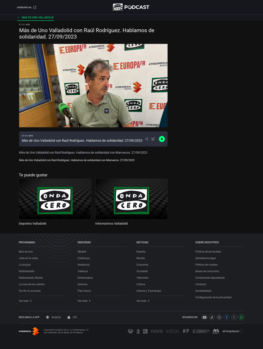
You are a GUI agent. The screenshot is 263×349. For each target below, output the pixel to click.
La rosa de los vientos (32, 284)
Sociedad (142, 271)
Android (53, 317)
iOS (72, 317)
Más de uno (26, 251)
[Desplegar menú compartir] (146, 139)
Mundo (141, 258)
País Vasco (84, 290)
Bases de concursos (207, 271)
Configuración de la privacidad (213, 297)
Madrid (82, 251)
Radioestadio (26, 271)
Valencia (83, 271)
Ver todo (25, 300)
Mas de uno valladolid (35, 17)
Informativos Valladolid (111, 223)
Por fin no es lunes (30, 290)
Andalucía (84, 264)
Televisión (142, 277)
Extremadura (85, 277)
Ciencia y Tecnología (149, 290)
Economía (142, 264)
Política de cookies (206, 264)
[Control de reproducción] (162, 139)
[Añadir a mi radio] (153, 139)
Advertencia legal (205, 258)
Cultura (141, 284)
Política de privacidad (208, 251)
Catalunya (84, 258)
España (141, 251)
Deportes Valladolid (32, 223)
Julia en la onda (28, 258)
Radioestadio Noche (31, 277)
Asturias (82, 284)
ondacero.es (27, 7)
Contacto (200, 284)
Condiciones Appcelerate (210, 277)
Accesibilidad (203, 290)
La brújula (25, 264)
